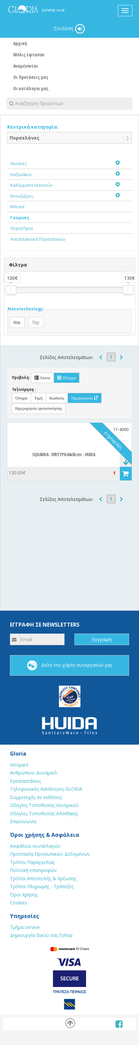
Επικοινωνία (23, 821)
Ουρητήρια (21, 228)
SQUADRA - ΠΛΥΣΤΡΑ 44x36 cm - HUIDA (63, 454)
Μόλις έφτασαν (28, 54)
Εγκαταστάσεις (25, 781)
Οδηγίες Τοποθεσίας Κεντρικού (44, 805)
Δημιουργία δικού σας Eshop (41, 935)
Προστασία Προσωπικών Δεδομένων (50, 854)
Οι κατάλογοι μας (30, 88)
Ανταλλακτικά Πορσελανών (37, 239)
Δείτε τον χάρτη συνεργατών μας (69, 665)
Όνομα (21, 398)
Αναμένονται (25, 66)
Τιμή (38, 398)
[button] (126, 473)
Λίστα (42, 377)
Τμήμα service (25, 927)
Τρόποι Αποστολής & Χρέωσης (43, 878)
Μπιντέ (17, 207)
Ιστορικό (19, 765)
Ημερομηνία (84, 398)
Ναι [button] (17, 322)
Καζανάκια (20, 174)
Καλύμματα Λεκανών (31, 185)
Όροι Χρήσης (24, 894)
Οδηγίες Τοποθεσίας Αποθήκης (44, 813)
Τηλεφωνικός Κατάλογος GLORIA (46, 789)
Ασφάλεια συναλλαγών (35, 846)
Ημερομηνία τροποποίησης (38, 408)
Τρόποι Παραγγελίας (32, 862)
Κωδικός (56, 398)
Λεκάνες (18, 163)
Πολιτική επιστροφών (33, 870)
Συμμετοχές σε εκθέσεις (36, 797)
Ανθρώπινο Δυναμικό (33, 772)
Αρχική (20, 43)
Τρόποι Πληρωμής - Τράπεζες (41, 886)
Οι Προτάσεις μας (30, 77)
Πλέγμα (66, 377)
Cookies (18, 902)
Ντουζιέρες (21, 196)
